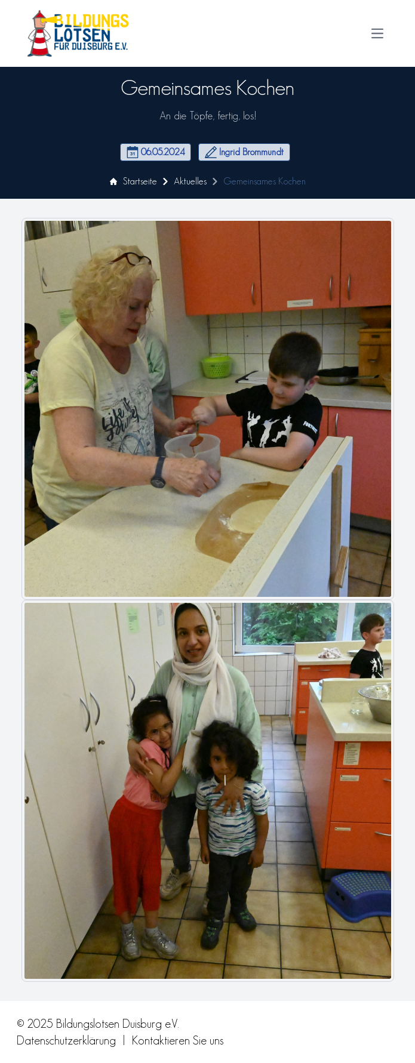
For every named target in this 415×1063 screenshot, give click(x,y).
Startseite (133, 181)
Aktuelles (190, 181)
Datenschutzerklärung (66, 1040)
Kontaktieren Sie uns (177, 1040)
